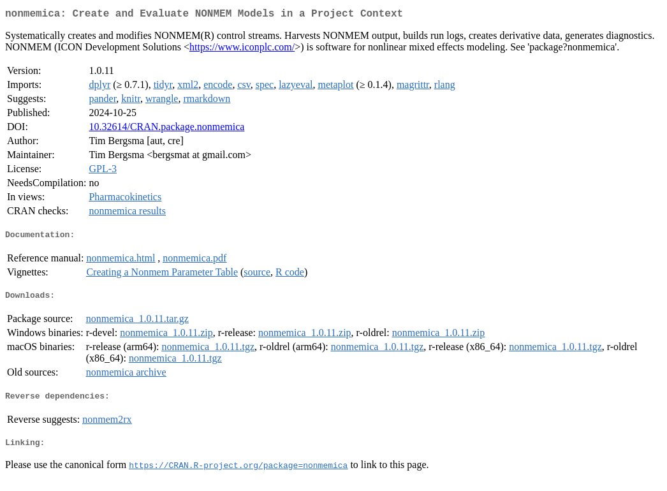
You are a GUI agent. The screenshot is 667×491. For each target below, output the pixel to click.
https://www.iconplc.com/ (242, 49)
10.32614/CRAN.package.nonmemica (166, 129)
